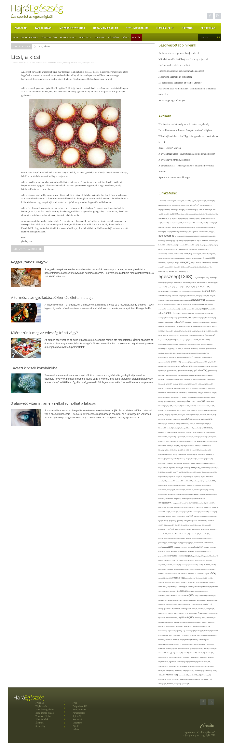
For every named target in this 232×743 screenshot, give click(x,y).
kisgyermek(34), (181, 436)
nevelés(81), (213, 512)
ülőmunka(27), (162, 653)
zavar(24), (191, 679)
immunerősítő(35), (182, 401)
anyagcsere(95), (183, 218)
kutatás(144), (178, 463)
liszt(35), (186, 472)
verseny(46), (184, 666)
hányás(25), (171, 379)
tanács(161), (163, 613)
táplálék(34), (162, 617)
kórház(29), (191, 445)
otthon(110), (190, 529)
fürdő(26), (181, 348)
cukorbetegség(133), (209, 254)
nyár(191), (190, 516)
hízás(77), (189, 388)
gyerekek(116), (199, 357)
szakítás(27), (174, 586)
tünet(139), (203, 644)
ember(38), (169, 300)
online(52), (208, 525)
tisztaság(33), (186, 635)
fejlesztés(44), (197, 322)
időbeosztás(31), (193, 397)
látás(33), (212, 463)
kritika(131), (162, 463)
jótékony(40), (182, 414)
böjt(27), (199, 240)
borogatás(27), (192, 240)
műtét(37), (211, 503)
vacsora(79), (180, 653)
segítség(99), (180, 569)
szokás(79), (162, 604)
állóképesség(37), (193, 209)
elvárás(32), (162, 300)
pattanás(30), (178, 547)
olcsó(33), (178, 525)
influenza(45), (210, 401)
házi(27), (169, 384)
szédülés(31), (198, 586)
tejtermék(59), (197, 622)
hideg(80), (161, 388)
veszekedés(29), (209, 666)
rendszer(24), (185, 565)
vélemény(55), (181, 661)
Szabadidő (99, 37)
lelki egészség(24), (206, 467)
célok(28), (202, 245)
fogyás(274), (210, 335)
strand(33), (169, 578)
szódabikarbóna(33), (212, 600)
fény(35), (214, 326)
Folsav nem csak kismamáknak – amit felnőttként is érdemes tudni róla (187, 91)
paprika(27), (185, 542)
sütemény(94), (169, 582)
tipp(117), (172, 635)
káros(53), (179, 423)
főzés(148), (196, 344)
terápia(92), (180, 626)
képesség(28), (162, 428)
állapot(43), (161, 209)
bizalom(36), (211, 236)
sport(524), (211, 573)
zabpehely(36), (184, 679)
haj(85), (177, 375)
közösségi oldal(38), (185, 459)
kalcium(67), (196, 414)
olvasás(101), (192, 525)
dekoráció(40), (190, 258)
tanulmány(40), (193, 613)
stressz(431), (179, 577)
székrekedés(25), (207, 586)
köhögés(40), (162, 450)
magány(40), (200, 472)
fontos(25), (175, 344)
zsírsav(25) (186, 683)
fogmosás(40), (193, 335)
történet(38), (169, 639)
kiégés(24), (170, 432)
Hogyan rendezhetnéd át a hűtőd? (174, 65)
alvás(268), (174, 214)
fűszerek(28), (195, 348)
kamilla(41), (169, 419)
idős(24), (208, 397)
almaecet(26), (209, 209)
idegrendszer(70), (176, 397)
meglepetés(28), (172, 485)
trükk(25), (182, 639)
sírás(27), (212, 569)
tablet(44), (195, 608)
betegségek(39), (181, 236)
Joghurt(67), (174, 414)
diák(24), (177, 262)
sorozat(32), (172, 573)
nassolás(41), (175, 512)
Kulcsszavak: (41, 62)
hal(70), (199, 375)
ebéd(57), (188, 267)
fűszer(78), (187, 348)
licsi (79, 62)
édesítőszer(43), (207, 267)
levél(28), (161, 472)
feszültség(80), (187, 331)
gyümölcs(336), (201, 370)
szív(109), (183, 600)
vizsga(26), (208, 675)
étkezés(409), (165, 313)
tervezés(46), (174, 631)
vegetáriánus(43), (163, 661)
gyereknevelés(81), (164, 362)
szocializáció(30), (202, 600)
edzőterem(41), (183, 271)
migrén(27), (185, 494)
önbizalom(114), (173, 534)
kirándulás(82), (163, 436)
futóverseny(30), (163, 348)
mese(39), (173, 494)
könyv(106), (170, 450)
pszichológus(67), (198, 556)
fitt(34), (160, 335)
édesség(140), (163, 271)
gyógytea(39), (197, 366)
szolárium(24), (178, 604)
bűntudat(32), (174, 245)
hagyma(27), (162, 375)
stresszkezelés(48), (192, 578)
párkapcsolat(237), (166, 547)
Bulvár (136, 37)
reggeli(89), (162, 565)
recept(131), (175, 560)
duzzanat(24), (168, 267)
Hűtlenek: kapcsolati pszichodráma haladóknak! (181, 71)
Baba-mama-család (105, 28)
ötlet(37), (209, 538)
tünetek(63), (210, 644)
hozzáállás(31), (183, 392)
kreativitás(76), (203, 459)
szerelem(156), (164, 595)
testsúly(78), (200, 631)
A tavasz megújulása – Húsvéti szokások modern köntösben (186, 153)
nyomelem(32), (212, 516)
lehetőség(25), (180, 467)
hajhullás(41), (193, 375)
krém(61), (210, 459)
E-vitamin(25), (176, 267)
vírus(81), (191, 670)
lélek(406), (195, 467)
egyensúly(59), (163, 287)
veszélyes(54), (170, 670)
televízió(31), (162, 626)
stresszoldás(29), (203, 578)
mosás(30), (185, 498)
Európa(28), (204, 313)
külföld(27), (194, 463)
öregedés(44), (181, 538)
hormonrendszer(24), (173, 392)
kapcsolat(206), (187, 419)
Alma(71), (202, 209)
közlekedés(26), (210, 454)
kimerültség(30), (210, 432)
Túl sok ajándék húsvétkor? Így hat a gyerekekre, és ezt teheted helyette (188, 139)
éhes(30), (186, 287)
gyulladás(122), (172, 371)
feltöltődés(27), (207, 326)
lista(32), (181, 472)
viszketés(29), (209, 670)
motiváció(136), (200, 499)
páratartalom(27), (208, 542)
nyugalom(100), (163, 521)
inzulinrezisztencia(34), (203, 406)
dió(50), (193, 262)
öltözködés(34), (205, 529)
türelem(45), (162, 648)
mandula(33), (209, 476)
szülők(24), (177, 608)
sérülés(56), (193, 569)
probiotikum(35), (182, 551)
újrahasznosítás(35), (184, 648)
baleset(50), (192, 227)
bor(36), (186, 240)
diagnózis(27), (171, 262)
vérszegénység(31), (193, 666)
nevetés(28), (162, 516)
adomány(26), (181, 201)
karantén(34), (172, 423)
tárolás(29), (198, 617)
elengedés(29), (174, 291)
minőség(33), (203, 494)
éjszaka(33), (199, 287)
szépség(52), (193, 591)
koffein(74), (162, 441)
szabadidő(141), (193, 582)
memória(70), (162, 489)
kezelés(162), (208, 428)
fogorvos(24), (201, 335)
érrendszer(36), (187, 304)
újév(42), (175, 648)
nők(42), (174, 516)
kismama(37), (190, 436)
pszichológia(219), (186, 556)
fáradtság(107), (170, 322)
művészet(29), (162, 507)
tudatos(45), (195, 639)
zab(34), (169, 679)
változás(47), (202, 653)
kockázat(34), (205, 436)
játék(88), (161, 415)
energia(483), (198, 299)
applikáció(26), (211, 218)
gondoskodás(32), (163, 357)
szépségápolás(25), (202, 591)
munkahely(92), (203, 503)
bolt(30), (181, 240)
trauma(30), (176, 639)
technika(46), (184, 622)
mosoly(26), (191, 498)
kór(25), (186, 445)
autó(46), (206, 223)
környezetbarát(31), (205, 450)
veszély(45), (162, 670)
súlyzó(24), (161, 582)
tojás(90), (200, 635)
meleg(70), (198, 485)
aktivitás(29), (168, 205)
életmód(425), (209, 291)
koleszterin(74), (171, 441)
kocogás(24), (212, 436)
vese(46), (202, 666)
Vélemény (113, 37)
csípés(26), (201, 249)
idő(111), (185, 397)
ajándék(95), (211, 201)
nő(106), (169, 516)
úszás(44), (200, 648)
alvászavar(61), (184, 214)
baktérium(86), (176, 227)
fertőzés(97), (178, 331)
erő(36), (180, 304)
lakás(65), (206, 463)
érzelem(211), (207, 304)
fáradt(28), (161, 322)
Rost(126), (207, 565)
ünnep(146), (171, 653)
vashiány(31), (187, 657)
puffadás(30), (208, 556)
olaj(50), (161, 525)
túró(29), (191, 644)
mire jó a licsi (88, 62)
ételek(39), (212, 309)
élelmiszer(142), (164, 291)
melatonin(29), (191, 485)
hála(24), (204, 375)
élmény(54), (206, 295)
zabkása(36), (176, 679)
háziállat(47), (177, 384)
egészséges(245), (202, 278)
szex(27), (197, 595)
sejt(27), (187, 569)
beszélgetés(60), (204, 231)
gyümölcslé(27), (212, 370)
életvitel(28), (175, 295)
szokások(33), (170, 604)
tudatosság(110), (204, 640)
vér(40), (188, 661)
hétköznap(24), (202, 384)
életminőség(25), (197, 291)
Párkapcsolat (68, 37)
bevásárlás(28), (190, 236)
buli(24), (168, 245)
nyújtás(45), (180, 520)
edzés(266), (174, 271)
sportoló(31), (162, 578)
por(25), (168, 551)
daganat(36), (181, 258)
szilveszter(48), (163, 600)
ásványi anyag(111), (176, 223)
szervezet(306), (188, 595)
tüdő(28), (196, 644)
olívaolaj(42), (184, 525)
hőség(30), (201, 392)
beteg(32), (212, 231)
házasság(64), (162, 384)
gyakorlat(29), (173, 357)
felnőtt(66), (180, 326)
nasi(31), (168, 512)
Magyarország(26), (188, 476)
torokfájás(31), (213, 635)
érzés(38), (183, 309)
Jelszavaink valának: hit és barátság (175, 76)
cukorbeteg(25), (197, 253)
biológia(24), (204, 236)
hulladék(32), (208, 392)
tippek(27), (178, 635)
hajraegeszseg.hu (191, 735)
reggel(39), (209, 560)
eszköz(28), (198, 309)
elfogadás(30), (183, 295)
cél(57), (197, 245)
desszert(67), (162, 262)
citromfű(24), (174, 249)
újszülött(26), (193, 648)
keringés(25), (185, 428)
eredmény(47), (174, 304)
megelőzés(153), (210, 481)
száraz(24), (191, 586)
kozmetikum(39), (207, 445)
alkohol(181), (195, 205)
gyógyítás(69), (212, 362)
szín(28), (170, 600)
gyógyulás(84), (206, 366)
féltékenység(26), (198, 326)
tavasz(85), (169, 622)
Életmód (187, 28)
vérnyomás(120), (174, 666)
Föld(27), (189, 344)
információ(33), (162, 406)
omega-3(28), (201, 525)
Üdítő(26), (214, 648)
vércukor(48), (194, 661)
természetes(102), (164, 631)
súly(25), (210, 578)
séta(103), (200, 569)
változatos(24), (210, 653)
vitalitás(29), (162, 675)
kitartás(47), (197, 436)
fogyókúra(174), (174, 340)
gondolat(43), (194, 353)
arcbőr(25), (166, 223)
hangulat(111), (163, 379)
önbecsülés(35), (163, 534)
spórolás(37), (201, 573)
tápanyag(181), (203, 613)
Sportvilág (208, 28)
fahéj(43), (176, 318)
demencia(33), (198, 258)
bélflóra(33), (176, 231)
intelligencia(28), (178, 406)
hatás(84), (203, 379)
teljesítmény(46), (171, 626)
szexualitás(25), (204, 595)
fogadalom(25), (184, 335)
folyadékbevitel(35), (204, 340)
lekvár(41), (187, 467)
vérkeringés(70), (163, 666)
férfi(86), (161, 331)
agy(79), (194, 201)
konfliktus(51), (162, 445)
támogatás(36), (210, 608)
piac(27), (190, 547)
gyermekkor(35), (186, 362)
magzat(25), (197, 476)
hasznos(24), (196, 379)
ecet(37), (193, 267)
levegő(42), (215, 467)
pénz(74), (185, 547)
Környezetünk (48, 37)
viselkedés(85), (200, 670)
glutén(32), (169, 353)
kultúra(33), (170, 463)
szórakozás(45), (195, 604)
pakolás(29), (171, 542)
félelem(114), (163, 326)
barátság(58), (162, 231)
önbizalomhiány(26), (185, 534)
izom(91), (201, 410)
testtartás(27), (208, 631)
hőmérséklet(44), (193, 392)
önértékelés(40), (195, 534)
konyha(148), (179, 446)
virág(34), (185, 670)
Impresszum (189, 732)
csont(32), (171, 253)
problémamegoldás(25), (205, 551)
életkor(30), (188, 291)
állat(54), (168, 209)
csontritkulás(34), (179, 253)
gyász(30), (180, 357)
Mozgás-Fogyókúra (72, 28)
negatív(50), (189, 512)
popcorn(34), (162, 551)
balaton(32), (184, 227)
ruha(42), (213, 565)
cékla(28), (192, 245)
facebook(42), (169, 318)
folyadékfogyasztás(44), (165, 344)
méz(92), (179, 494)
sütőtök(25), (184, 582)
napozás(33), (200, 507)
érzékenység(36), (197, 304)
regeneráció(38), (190, 560)
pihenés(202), (198, 547)
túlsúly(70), (172, 644)
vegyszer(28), (173, 661)
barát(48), (205, 227)
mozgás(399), (165, 503)
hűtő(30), (168, 397)
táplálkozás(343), (187, 617)
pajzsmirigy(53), (163, 542)
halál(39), (209, 375)
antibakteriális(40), (202, 214)
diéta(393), (185, 262)
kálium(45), (203, 414)
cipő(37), (161, 249)
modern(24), (162, 498)
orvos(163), (170, 529)
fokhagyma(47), (184, 340)
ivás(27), (184, 410)
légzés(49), (172, 467)
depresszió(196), (209, 258)
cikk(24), (215, 245)
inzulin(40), (193, 406)
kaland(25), (189, 414)
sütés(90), (177, 582)
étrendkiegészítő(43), (188, 313)
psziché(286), (173, 556)
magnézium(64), (163, 476)
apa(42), (198, 218)
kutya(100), (187, 463)
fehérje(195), (180, 322)
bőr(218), (205, 240)
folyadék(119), (194, 340)
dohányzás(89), (207, 263)
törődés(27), (162, 639)
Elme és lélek (164, 28)
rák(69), (161, 560)
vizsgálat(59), (162, 679)
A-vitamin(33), (162, 201)
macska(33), (193, 472)
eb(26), (183, 267)
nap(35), (178, 507)
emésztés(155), (177, 300)
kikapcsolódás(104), (199, 432)
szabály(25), (212, 582)
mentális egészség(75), (201, 489)
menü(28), (211, 489)
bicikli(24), (198, 236)
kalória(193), (211, 415)
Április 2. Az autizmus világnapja (174, 177)
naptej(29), (215, 507)
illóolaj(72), (161, 401)
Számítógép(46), (183, 586)
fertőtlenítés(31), (169, 331)
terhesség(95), (188, 626)
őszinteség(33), (203, 538)
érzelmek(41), (162, 309)
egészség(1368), (176, 276)
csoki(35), (207, 249)
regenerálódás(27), (200, 560)
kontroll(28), (170, 445)
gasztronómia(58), (211, 348)
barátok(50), (212, 227)
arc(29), (160, 223)
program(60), (162, 556)
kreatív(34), (194, 459)
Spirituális (84, 37)
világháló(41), (179, 670)
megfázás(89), (163, 485)
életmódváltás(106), (165, 296)
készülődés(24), (198, 428)
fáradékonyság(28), (210, 318)
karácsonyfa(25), (163, 423)
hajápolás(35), (184, 375)
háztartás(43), (193, 384)
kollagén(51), (179, 441)
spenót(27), (184, 573)
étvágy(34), (198, 313)
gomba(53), (186, 353)
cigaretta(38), (209, 245)
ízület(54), (207, 410)
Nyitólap (21, 28)
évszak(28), (161, 318)
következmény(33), (192, 454)
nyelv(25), (205, 516)
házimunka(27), (184, 384)
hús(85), (214, 393)
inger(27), (170, 406)
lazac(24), (166, 467)
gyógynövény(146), (174, 366)
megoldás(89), (182, 485)
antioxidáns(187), (165, 218)
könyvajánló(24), (179, 450)
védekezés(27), (195, 657)
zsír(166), (170, 684)
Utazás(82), (207, 648)
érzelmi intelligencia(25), (174, 309)
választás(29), (194, 653)
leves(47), (176, 472)
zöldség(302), (206, 679)
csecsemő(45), (193, 249)
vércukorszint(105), (204, 662)
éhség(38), (192, 287)
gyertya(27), (194, 362)
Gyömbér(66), (162, 370)
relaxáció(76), (177, 565)
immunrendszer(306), (197, 401)
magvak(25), (172, 476)
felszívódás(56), (188, 326)
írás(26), (212, 406)
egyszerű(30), (179, 287)
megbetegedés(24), (198, 481)
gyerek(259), (188, 357)
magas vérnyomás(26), (210, 472)
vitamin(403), (172, 674)
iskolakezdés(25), (172, 410)
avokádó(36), (212, 223)
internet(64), (186, 406)
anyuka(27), (192, 218)
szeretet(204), (175, 595)
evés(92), (211, 313)
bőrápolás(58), (213, 240)
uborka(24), (169, 648)
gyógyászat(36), (203, 362)
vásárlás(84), (178, 657)
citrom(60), (167, 249)
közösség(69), (162, 459)
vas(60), (171, 657)
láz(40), (160, 467)
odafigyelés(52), (188, 520)
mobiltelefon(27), (212, 494)
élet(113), (182, 291)
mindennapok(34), (194, 494)
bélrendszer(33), (184, 231)
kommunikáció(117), (190, 441)
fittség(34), (166, 335)
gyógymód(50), (163, 366)
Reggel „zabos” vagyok (169, 148)
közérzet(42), (202, 454)
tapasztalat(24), (213, 613)
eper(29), (161, 304)
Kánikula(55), (177, 419)
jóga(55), (167, 414)
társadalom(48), (211, 617)
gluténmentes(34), (178, 353)
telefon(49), (211, 622)
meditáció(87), (188, 481)
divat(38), (199, 262)
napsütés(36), (208, 507)
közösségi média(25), (173, 459)
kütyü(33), (200, 463)
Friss (15, 37)
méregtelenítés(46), (164, 494)
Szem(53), (215, 586)
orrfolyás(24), (162, 529)
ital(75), (179, 410)
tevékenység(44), (163, 635)
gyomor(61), (214, 366)
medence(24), (180, 481)
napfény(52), (184, 507)
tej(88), (190, 622)
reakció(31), (167, 560)
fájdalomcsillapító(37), (199, 318)
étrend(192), (177, 313)
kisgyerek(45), (172, 436)
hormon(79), (211, 388)
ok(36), (196, 520)
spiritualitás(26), (192, 573)
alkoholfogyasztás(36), (206, 205)
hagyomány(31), (170, 375)
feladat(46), (214, 322)
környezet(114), (194, 450)
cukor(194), (188, 254)
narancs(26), (162, 512)
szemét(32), (173, 591)
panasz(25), (178, 542)
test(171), (182, 631)
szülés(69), (162, 608)
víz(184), (201, 675)
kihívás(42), (189, 432)
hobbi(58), (195, 388)
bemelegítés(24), (194, 231)
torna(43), (206, 635)
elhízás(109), (191, 296)
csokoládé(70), (163, 253)
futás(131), (209, 344)
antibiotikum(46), (213, 214)
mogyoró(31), (178, 498)
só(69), (167, 573)
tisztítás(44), (193, 635)
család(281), (183, 249)
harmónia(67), (179, 379)
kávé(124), (186, 423)
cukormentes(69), (164, 258)
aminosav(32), (193, 214)
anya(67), (175, 218)
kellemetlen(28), (200, 423)
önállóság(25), (214, 529)
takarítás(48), (202, 608)
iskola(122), (162, 410)
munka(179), (193, 503)
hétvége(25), (209, 384)
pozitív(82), (174, 551)
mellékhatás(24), (206, 485)
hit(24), (184, 388)
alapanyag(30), (176, 205)
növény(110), (181, 516)
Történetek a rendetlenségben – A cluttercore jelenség (183, 124)
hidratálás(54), (169, 388)
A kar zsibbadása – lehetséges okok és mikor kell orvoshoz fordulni (186, 168)
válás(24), (186, 653)
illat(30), (213, 397)
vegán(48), (211, 657)
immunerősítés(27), (170, 401)
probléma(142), (192, 551)
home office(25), (203, 388)
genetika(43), (162, 353)
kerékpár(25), (177, 428)
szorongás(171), (206, 604)
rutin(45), (161, 569)
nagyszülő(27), (171, 507)
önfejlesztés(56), (205, 534)
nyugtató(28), (173, 520)
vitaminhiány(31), (184, 675)
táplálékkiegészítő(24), (172, 617)
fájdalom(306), (186, 318)
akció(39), (161, 205)
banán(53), (199, 227)
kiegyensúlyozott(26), (179, 432)
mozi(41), (186, 503)
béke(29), (169, 231)
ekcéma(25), (206, 287)
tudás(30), (188, 639)
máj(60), (203, 476)
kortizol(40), (198, 445)
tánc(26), (176, 613)
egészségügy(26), (213, 282)
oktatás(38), (211, 520)
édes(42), (199, 267)
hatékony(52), (211, 379)
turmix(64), (185, 644)
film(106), (208, 331)
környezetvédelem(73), (165, 454)
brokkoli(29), (162, 245)
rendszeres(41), (193, 565)
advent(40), (188, 201)
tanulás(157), (184, 613)
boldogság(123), (173, 240)
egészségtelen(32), (202, 282)
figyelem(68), (201, 331)
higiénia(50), (177, 388)
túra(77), (179, 644)
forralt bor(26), (183, 344)
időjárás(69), (201, 397)
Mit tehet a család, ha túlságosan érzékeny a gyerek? (183, 59)
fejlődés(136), (206, 322)
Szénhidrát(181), (183, 591)
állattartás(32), (175, 209)
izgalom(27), (194, 410)
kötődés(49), (183, 454)
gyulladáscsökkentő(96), (186, 371)
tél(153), (205, 622)
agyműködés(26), (202, 201)
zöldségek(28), (162, 683)
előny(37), (213, 295)
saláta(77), (172, 569)
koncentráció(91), (203, 441)
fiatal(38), (194, 331)
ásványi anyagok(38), (189, 223)
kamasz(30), (162, 419)
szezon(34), (212, 595)
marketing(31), (162, 481)
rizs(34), (201, 565)
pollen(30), (213, 547)
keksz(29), (193, 423)
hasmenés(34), (188, 379)
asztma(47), (199, 223)
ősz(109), (195, 538)
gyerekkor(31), (208, 357)
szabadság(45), (204, 582)
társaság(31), (162, 622)
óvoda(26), (197, 529)
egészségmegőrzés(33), (190, 282)
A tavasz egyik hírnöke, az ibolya (174, 159)
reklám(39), (169, 565)
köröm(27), (176, 454)
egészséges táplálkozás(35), (174, 282)
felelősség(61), (172, 326)
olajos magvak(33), (169, 525)
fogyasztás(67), (163, 340)
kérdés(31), (170, 428)
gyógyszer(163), (187, 366)
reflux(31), (182, 560)
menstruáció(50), (181, 489)
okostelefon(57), (203, 520)
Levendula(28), (168, 472)
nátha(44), (182, 512)
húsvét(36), (161, 397)
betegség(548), (167, 235)
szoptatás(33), (187, 604)
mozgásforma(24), (178, 503)
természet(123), (205, 626)
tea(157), (177, 622)
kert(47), (191, 428)
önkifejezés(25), (172, 538)
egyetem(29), (171, 287)
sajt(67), (166, 569)
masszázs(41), (171, 481)
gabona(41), (202, 348)
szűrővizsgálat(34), (186, 608)
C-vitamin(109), (183, 245)
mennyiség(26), (171, 489)
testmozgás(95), (191, 631)
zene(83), (197, 679)
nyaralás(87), (198, 516)
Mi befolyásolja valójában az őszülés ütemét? (179, 82)
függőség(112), (173, 348)
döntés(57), (215, 262)
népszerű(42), (205, 512)
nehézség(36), (197, 512)
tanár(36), (171, 613)
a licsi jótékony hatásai (67, 62)
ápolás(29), (204, 218)
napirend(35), (192, 507)
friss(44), (203, 344)
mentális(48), (190, 489)
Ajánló (126, 37)
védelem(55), (203, 657)
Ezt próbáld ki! (29, 37)
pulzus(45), (215, 556)
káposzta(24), (197, 419)
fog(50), (177, 335)
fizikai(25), (172, 335)
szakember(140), (164, 587)
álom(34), (167, 214)
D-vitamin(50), (174, 258)
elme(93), (199, 296)
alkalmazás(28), (185, 205)
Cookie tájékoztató (206, 732)
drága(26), (161, 267)
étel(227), (205, 309)
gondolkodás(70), (203, 353)
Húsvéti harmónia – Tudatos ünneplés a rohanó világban (185, 130)
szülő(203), (170, 609)
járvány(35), (214, 410)
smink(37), (161, 573)
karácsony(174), (207, 419)
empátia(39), (187, 300)
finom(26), (215, 331)
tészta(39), (215, 631)
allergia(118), (183, 210)
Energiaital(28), (210, 300)
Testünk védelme (137, 28)
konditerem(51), (213, 441)
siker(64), (207, 569)
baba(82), (169, 227)
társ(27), (204, 617)
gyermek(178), (176, 362)
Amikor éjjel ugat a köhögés (171, 100)
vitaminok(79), (193, 675)
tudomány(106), (163, 644)
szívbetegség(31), (191, 600)
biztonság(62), (162, 240)
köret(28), (186, 450)
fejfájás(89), (189, 322)
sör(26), (178, 573)
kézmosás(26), (162, 432)
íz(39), (189, 410)
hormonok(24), (162, 392)
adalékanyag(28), (172, 201)
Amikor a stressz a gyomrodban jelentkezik (178, 53)
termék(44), (196, 626)
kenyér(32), (208, 423)
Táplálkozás (43, 28)
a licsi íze (52, 62)
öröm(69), (189, 538)
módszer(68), (170, 498)
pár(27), (191, 542)
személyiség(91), (164, 591)
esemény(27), (191, 309)
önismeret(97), (163, 538)
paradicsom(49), (199, 542)
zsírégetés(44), (178, 683)
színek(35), (176, 600)
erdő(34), (167, 304)
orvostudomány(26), (180, 529)
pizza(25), (207, 547)
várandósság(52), (163, 657)
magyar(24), (179, 476)
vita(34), (215, 670)
